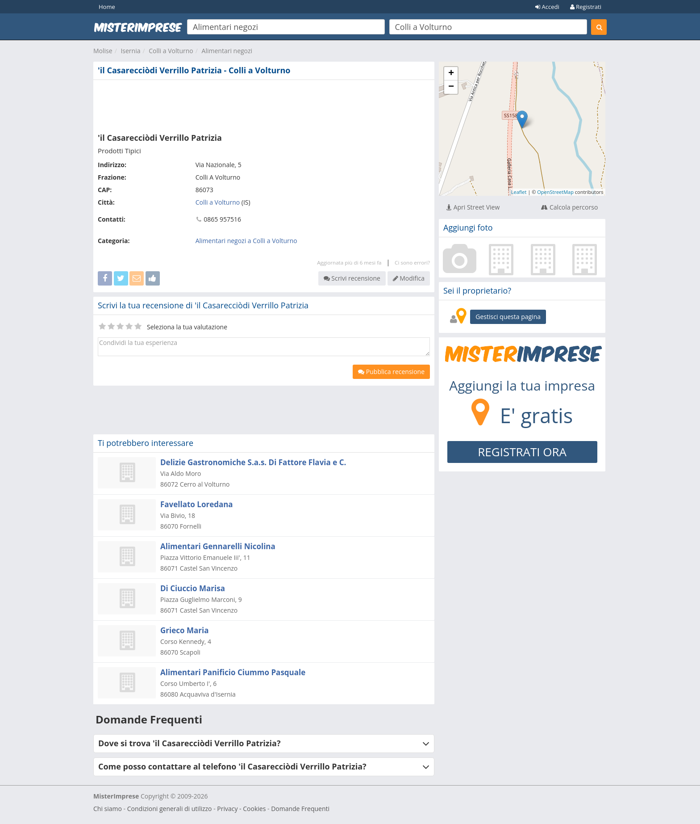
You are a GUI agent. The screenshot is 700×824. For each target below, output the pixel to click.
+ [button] (451, 73)
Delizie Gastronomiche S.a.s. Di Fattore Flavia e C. (253, 462)
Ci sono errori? (412, 262)
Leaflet (519, 192)
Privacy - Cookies (241, 808)
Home (107, 7)
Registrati (585, 7)
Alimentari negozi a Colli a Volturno (246, 240)
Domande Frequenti (300, 808)
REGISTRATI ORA (522, 452)
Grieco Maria (184, 630)
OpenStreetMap (555, 192)
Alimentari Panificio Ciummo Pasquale (232, 672)
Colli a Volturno (171, 50)
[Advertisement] (263, 104)
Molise (102, 50)
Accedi (547, 7)
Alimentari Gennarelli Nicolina (217, 546)
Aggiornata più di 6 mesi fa (349, 262)
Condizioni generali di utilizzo (169, 808)
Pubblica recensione (391, 371)
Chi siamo (107, 808)
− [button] (451, 87)
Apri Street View (473, 207)
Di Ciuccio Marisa (192, 588)
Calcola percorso (569, 207)
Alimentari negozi (227, 50)
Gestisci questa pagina (508, 316)
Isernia (130, 50)
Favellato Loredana (196, 504)
